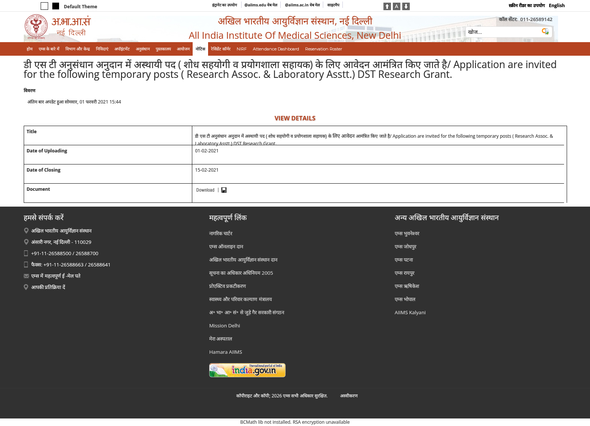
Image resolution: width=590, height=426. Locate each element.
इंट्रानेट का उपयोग (225, 5)
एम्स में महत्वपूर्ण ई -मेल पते (56, 275)
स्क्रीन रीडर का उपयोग (526, 5)
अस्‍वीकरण (349, 396)
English (557, 5)
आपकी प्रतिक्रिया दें (48, 287)
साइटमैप (333, 5)
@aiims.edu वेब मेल (261, 5)
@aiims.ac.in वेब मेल (302, 5)
